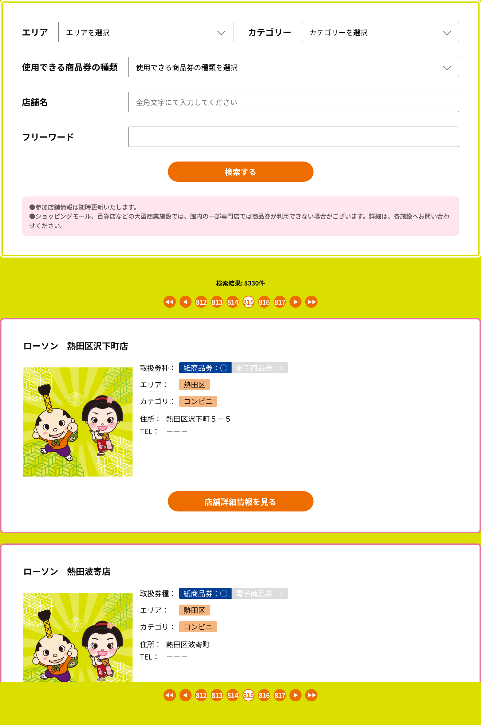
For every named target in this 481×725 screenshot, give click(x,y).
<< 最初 (165, 303)
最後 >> (316, 303)
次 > (299, 303)
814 (232, 303)
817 (282, 303)
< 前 (182, 303)
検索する (240, 172)
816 (265, 303)
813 (215, 303)
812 (198, 303)
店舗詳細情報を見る (240, 504)
